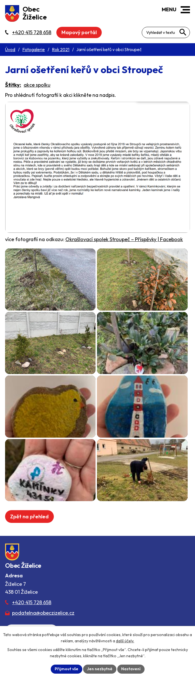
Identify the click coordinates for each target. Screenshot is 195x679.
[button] (185, 9)
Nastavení (131, 668)
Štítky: (13, 85)
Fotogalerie (33, 49)
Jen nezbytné (99, 668)
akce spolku (37, 85)
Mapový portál (79, 32)
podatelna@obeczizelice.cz (43, 613)
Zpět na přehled (29, 516)
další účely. (125, 640)
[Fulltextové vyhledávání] (166, 32)
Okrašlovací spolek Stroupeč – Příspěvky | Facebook (124, 239)
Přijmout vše (66, 668)
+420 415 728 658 (31, 602)
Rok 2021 (60, 49)
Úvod (10, 49)
